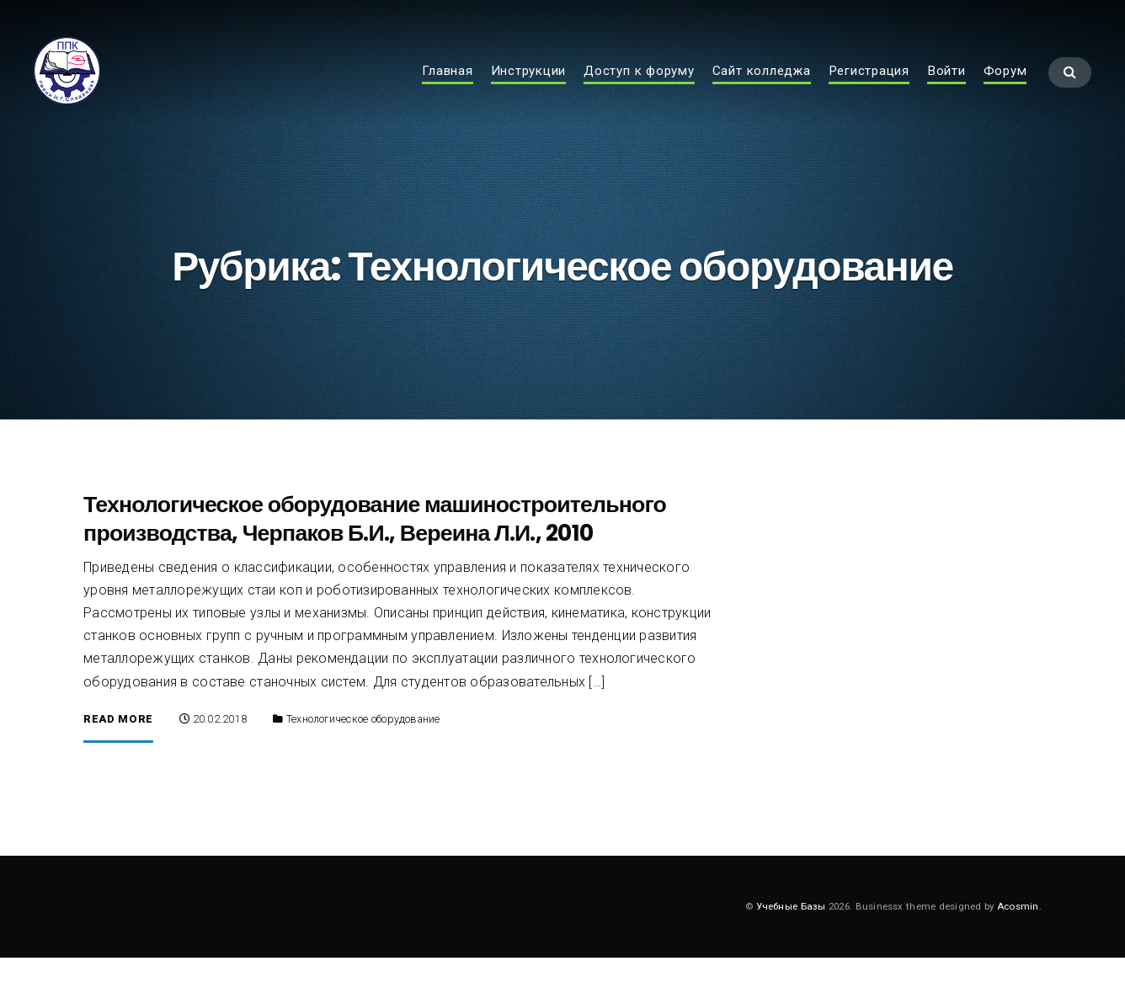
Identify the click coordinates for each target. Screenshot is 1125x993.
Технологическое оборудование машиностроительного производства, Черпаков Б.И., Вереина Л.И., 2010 (374, 553)
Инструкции (529, 89)
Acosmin (1018, 941)
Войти (946, 89)
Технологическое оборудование (363, 753)
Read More (118, 754)
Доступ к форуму (639, 89)
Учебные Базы (791, 941)
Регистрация (869, 89)
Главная (447, 89)
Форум (1005, 89)
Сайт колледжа (761, 89)
